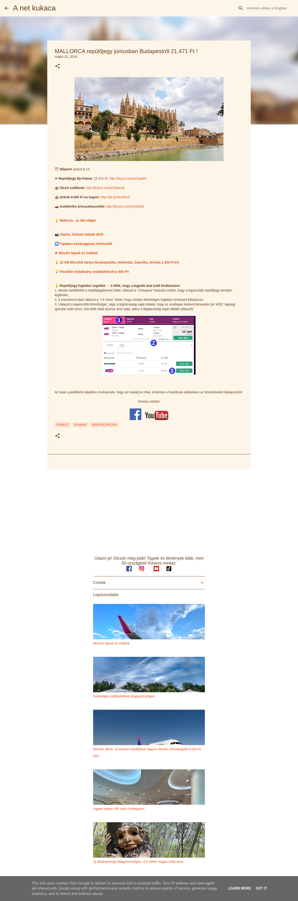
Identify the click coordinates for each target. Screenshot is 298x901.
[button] (57, 66)
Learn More (239, 888)
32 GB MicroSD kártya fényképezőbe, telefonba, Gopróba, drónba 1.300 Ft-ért (119, 262)
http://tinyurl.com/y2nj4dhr (128, 178)
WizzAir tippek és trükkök (78, 253)
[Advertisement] (149, 508)
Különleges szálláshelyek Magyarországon (124, 696)
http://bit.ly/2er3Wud (115, 197)
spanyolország (104, 424)
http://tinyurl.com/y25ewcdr (105, 188)
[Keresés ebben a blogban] (269, 8)
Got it (261, 888)
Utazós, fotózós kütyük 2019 (81, 234)
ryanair (80, 424)
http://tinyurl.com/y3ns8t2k (125, 206)
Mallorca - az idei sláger (78, 220)
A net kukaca (34, 8)
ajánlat (63, 424)
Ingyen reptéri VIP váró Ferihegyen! (119, 809)
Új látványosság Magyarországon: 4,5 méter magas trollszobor (138, 861)
